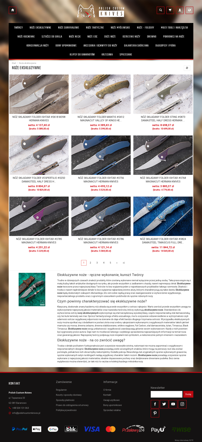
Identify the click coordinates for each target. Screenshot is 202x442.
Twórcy (18, 27)
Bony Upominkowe (66, 45)
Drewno (151, 36)
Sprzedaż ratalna (112, 401)
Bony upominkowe (112, 396)
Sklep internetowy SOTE (184, 439)
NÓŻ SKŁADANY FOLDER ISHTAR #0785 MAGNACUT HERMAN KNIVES (39, 238)
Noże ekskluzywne (40, 27)
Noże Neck (75, 36)
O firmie (107, 381)
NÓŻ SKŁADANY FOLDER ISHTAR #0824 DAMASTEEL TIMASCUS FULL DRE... (163, 238)
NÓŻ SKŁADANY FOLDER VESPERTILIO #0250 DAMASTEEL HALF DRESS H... (39, 178)
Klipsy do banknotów (82, 54)
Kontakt (107, 386)
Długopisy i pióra (165, 45)
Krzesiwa (107, 54)
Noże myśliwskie (120, 27)
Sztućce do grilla (52, 36)
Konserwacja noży (38, 45)
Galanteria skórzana (136, 45)
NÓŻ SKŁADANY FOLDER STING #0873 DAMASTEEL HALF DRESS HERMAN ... (163, 118)
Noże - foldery (145, 27)
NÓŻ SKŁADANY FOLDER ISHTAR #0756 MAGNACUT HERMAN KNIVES (101, 178)
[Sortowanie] (187, 68)
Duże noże (110, 36)
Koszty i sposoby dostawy (69, 386)
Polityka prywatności (66, 401)
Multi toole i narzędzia (174, 27)
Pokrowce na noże (173, 36)
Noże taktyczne (95, 27)
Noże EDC (92, 36)
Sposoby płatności (65, 391)
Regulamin (61, 381)
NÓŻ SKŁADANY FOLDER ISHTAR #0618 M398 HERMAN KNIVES (39, 118)
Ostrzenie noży (131, 36)
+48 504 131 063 (19, 404)
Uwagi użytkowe (111, 391)
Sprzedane (126, 54)
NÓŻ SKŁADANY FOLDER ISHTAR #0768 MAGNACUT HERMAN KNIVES (163, 178)
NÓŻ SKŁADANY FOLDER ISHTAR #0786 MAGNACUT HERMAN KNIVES (101, 238)
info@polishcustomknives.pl (24, 409)
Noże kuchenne (26, 36)
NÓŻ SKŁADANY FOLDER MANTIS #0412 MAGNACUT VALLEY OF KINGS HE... (100, 118)
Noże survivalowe (68, 27)
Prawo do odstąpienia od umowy (72, 396)
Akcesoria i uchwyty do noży (100, 45)
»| (124, 259)
